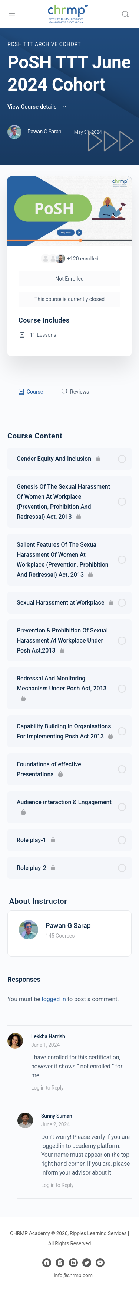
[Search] (125, 14)
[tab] (29, 392)
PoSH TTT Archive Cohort (44, 44)
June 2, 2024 (55, 1124)
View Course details (37, 106)
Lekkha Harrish (48, 1036)
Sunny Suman (56, 1116)
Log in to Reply (47, 1088)
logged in (54, 999)
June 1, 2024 (45, 1045)
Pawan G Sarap (68, 925)
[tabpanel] (69, 405)
